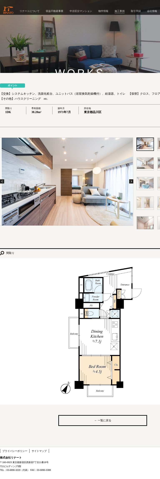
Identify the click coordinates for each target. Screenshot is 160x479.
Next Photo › (131, 181)
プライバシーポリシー (14, 451)
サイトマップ (39, 451)
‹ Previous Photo (2, 181)
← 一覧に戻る (102, 420)
